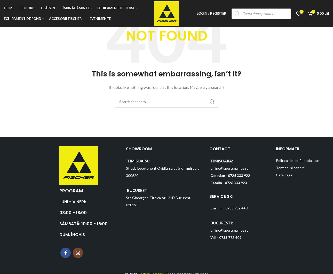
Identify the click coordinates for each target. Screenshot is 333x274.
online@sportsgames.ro (229, 168)
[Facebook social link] (65, 253)
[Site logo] (166, 13)
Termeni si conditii (290, 168)
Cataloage (284, 175)
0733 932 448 (236, 208)
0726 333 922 (239, 176)
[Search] (166, 102)
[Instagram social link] (78, 253)
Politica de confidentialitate (298, 160)
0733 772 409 (230, 238)
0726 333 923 (236, 183)
